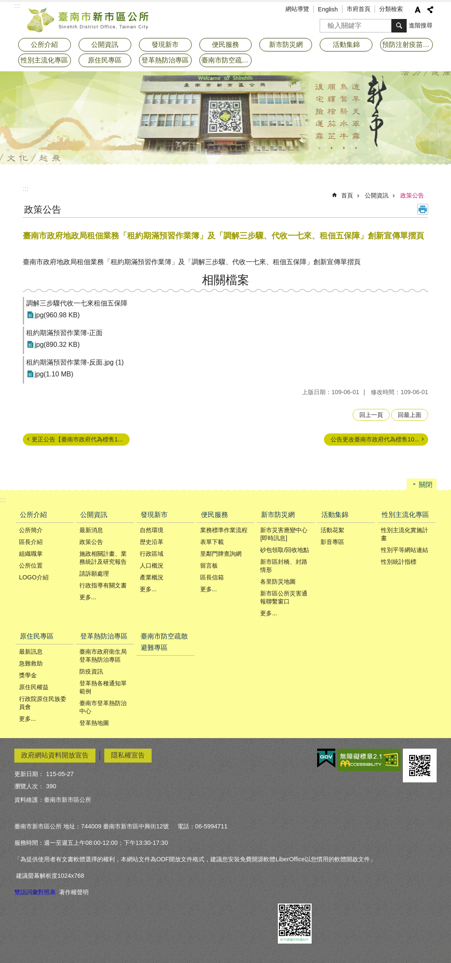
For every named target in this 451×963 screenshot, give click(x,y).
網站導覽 (297, 8)
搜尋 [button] (399, 25)
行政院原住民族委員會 (42, 702)
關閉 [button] (425, 484)
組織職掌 (31, 553)
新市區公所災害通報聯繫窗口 (283, 597)
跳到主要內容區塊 (4, 4)
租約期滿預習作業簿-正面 (64, 332)
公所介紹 (33, 514)
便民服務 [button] (225, 44)
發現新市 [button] (165, 44)
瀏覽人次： (29, 786)
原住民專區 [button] (105, 60)
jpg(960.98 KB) (57, 315)
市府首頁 (358, 8)
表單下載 (212, 541)
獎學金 (28, 675)
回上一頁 (371, 414)
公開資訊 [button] (104, 44)
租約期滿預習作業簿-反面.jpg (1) (75, 362)
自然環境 (151, 530)
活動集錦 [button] (346, 44)
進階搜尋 (420, 25)
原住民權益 (34, 687)
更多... (87, 597)
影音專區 (332, 541)
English (328, 9)
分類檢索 (391, 8)
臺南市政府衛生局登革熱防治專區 (103, 655)
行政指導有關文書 (103, 585)
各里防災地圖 (278, 581)
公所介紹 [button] (44, 44)
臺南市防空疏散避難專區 (226, 60)
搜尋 (326, 23)
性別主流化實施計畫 (404, 534)
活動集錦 (334, 514)
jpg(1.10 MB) (54, 374)
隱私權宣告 (128, 755)
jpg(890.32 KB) (57, 344)
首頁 (347, 195)
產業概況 (151, 577)
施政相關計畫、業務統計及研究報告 (103, 557)
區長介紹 (31, 541)
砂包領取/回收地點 (284, 549)
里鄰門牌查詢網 (221, 553)
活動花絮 (332, 530)
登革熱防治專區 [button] (165, 60)
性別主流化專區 (405, 514)
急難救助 (31, 663)
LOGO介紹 (34, 577)
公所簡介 (31, 530)
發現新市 (154, 514)
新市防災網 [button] (286, 44)
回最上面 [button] (409, 414)
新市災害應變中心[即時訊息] (283, 534)
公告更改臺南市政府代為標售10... (375, 439)
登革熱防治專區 (104, 636)
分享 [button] (430, 9)
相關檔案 (225, 280)
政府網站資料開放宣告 (55, 755)
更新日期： (29, 774)
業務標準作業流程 (223, 530)
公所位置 (31, 565)
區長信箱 (212, 577)
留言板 (209, 565)
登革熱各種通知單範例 (103, 687)
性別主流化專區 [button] (44, 60)
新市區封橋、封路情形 (283, 565)
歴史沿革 (151, 541)
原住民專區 (37, 636)
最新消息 (91, 530)
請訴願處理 (94, 573)
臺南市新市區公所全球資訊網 (88, 19)
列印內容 (422, 209)
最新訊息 (31, 651)
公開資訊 (377, 195)
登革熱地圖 (94, 723)
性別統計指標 (398, 561)
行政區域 (151, 553)
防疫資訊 (91, 671)
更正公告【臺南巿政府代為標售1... (77, 439)
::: (25, 188)
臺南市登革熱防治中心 (103, 707)
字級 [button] (417, 9)
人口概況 (151, 565)
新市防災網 (278, 514)
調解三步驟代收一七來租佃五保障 (77, 303)
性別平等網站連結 (404, 549)
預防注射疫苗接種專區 (407, 44)
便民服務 (214, 514)
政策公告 (412, 195)
